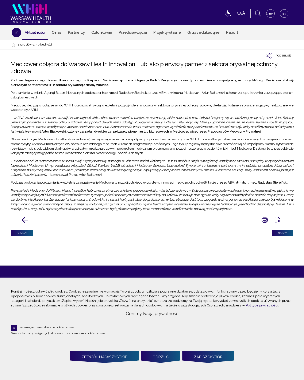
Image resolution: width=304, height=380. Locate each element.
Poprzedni (19, 232)
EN (283, 12)
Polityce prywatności (262, 305)
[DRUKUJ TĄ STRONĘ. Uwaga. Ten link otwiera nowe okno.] (264, 220)
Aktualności (45, 44)
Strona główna (26, 44)
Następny (279, 232)
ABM (269, 12)
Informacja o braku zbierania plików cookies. (47, 327)
